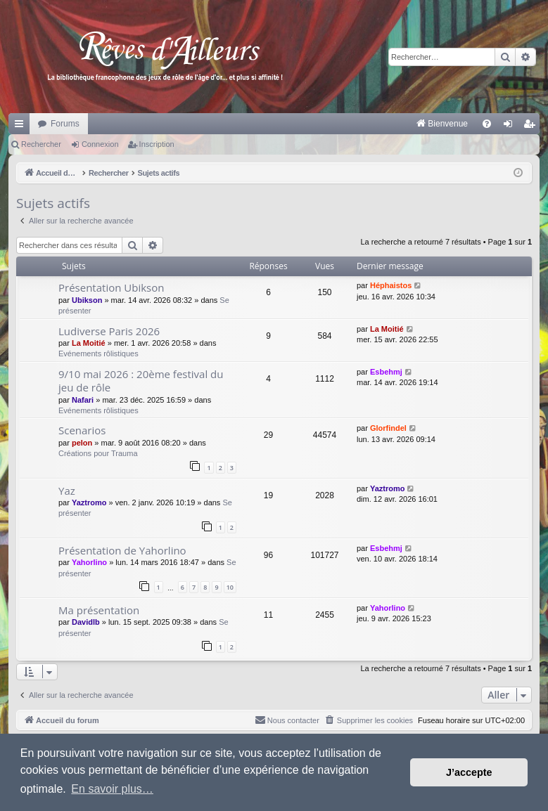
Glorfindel (388, 428)
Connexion (100, 144)
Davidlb (86, 622)
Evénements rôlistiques (98, 353)
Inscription (156, 144)
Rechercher (41, 144)
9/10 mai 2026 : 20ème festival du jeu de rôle (141, 380)
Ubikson (87, 300)
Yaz (66, 491)
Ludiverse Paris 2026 (109, 331)
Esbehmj (386, 372)
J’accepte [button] (469, 772)
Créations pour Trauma (98, 453)
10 (230, 587)
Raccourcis (22, 126)
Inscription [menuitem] (532, 126)
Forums (65, 124)
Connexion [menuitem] (511, 126)
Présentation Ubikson (111, 287)
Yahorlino (89, 562)
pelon (82, 443)
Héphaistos (391, 285)
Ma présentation (98, 610)
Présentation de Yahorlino (122, 550)
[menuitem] (295, 123)
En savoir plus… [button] (112, 789)
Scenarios (82, 430)
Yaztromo (89, 502)
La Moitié (89, 343)
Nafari (83, 400)
